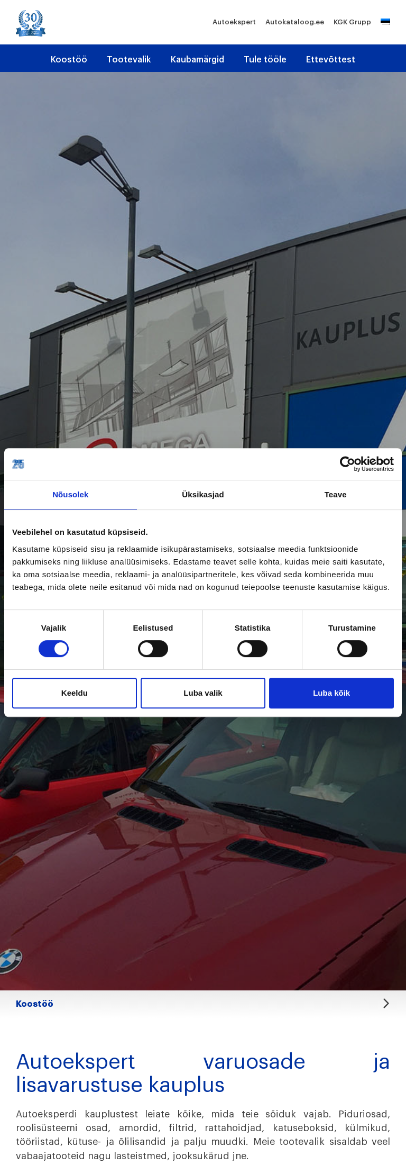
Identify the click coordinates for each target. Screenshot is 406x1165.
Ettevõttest (330, 60)
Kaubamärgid (197, 60)
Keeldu (74, 692)
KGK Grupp (352, 22)
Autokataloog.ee (294, 22)
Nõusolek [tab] (70, 494)
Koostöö (69, 60)
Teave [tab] (336, 494)
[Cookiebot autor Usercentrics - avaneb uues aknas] (347, 464)
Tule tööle (265, 60)
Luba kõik (331, 692)
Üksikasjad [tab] (203, 494)
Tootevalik (129, 60)
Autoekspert (234, 22)
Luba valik (202, 692)
